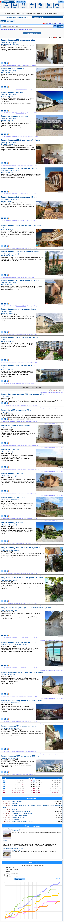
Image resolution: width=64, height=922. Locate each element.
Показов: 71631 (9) (21, 405)
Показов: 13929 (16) (21, 248)
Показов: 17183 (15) (21, 193)
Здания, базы (38, 17)
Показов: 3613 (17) (21, 751)
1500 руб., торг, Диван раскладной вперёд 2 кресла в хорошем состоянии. (32, 853)
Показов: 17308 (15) (21, 305)
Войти (60, 2)
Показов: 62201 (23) (21, 89)
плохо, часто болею (12, 874)
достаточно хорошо (12, 869)
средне (8, 871)
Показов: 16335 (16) (21, 277)
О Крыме (21, 2)
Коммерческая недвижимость (16, 17)
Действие (11, 21)
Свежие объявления (32, 826)
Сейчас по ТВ (32, 798)
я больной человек (12, 876)
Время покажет (12, 801)
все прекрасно (10, 867)
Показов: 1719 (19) (21, 774)
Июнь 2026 (32, 778)
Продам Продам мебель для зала (13, 829)
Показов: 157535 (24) (21, 469)
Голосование (32, 862)
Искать (60, 26)
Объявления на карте (32, 33)
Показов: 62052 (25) (21, 603)
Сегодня (10, 809)
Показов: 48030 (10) (21, 573)
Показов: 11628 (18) (21, 721)
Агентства (50, 23)
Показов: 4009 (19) (21, 65)
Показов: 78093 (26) (21, 518)
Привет (5, 841)
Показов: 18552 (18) (21, 696)
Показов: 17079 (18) (21, 220)
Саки (3, 21)
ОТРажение (11, 819)
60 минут (10, 803)
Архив (58, 878)
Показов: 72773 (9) (20, 421)
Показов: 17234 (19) (21, 362)
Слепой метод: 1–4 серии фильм (18, 821)
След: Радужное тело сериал (16, 811)
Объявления (9, 2)
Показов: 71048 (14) (21, 493)
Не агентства (59, 23)
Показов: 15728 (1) (21, 383)
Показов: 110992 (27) (21, 136)
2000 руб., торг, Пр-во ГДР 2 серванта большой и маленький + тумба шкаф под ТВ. (32, 834)
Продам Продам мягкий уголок (13, 848)
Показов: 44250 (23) (21, 637)
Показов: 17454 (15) (21, 334)
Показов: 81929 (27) (21, 112)
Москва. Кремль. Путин (15, 815)
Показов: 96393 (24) (21, 445)
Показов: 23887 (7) (21, 667)
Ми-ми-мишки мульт (14, 817)
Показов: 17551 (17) (21, 165)
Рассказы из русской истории (17, 813)
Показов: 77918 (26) (21, 543)
